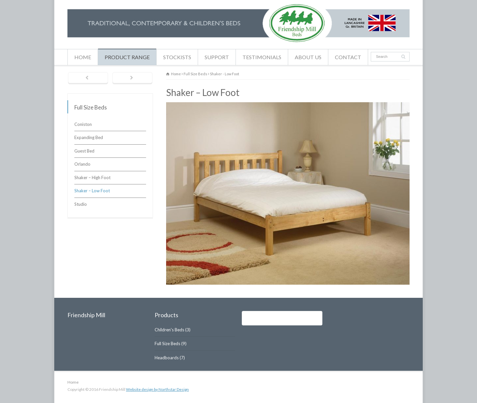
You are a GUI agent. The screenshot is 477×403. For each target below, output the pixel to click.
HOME (82, 57)
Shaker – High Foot (92, 177)
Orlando (82, 164)
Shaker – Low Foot (92, 190)
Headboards (167, 357)
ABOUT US (308, 57)
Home (73, 382)
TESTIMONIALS (261, 57)
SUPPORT (217, 57)
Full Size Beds (167, 343)
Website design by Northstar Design (157, 389)
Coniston (83, 124)
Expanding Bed (88, 137)
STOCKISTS (177, 57)
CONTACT (348, 57)
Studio (80, 204)
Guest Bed (84, 151)
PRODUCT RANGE (127, 57)
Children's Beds (169, 329)
